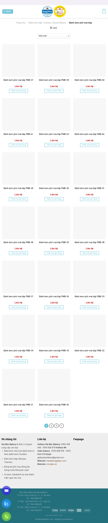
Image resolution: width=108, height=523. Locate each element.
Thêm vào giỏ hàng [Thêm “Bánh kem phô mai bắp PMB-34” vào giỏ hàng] (18, 361)
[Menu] (7, 11)
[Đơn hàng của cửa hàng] (54, 35)
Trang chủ (20, 23)
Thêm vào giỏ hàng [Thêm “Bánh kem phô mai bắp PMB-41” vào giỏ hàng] (89, 199)
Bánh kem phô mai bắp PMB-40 (18, 242)
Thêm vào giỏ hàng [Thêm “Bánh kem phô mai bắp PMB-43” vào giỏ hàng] (18, 199)
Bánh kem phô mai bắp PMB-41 (89, 188)
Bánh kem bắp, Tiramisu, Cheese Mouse (47, 23)
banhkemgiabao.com (56, 461)
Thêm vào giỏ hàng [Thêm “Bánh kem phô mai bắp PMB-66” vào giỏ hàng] (89, 145)
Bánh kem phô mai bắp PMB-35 (89, 296)
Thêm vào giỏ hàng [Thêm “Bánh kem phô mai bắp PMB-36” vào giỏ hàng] (54, 307)
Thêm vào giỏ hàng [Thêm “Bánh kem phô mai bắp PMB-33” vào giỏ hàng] (54, 361)
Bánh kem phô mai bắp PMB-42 (54, 188)
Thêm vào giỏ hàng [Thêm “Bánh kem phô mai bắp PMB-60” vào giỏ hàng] (89, 91)
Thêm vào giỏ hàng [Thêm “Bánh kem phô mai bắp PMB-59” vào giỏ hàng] (54, 91)
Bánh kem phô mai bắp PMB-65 (54, 134)
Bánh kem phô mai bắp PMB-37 (18, 296)
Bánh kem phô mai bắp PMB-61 (18, 134)
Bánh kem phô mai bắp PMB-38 (89, 242)
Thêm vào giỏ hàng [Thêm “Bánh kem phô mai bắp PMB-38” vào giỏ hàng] (89, 253)
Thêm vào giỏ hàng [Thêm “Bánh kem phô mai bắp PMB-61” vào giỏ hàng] (18, 145)
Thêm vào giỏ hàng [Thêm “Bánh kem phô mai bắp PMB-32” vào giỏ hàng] (89, 361)
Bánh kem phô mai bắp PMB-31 (18, 404)
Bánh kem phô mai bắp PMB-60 (89, 80)
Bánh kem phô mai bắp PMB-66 (89, 134)
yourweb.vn (68, 519)
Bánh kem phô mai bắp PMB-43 (18, 188)
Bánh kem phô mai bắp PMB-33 (54, 350)
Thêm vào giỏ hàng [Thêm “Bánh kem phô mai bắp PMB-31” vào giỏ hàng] (18, 415)
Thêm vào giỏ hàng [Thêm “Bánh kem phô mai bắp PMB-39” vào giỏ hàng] (54, 253)
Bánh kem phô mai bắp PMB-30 (54, 404)
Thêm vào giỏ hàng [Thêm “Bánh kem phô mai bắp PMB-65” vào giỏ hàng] (54, 145)
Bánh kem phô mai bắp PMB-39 (54, 242)
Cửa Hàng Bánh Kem (54, 515)
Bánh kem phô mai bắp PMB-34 (18, 350)
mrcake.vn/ (52, 464)
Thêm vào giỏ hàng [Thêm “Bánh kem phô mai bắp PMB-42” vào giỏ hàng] (54, 199)
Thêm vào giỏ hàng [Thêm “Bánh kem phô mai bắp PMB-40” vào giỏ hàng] (18, 253)
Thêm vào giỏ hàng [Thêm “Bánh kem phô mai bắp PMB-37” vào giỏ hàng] (18, 307)
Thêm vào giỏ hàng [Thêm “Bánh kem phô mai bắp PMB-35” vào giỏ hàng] (89, 307)
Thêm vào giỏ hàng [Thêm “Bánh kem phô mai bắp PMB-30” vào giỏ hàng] (54, 415)
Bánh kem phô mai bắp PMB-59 (54, 80)
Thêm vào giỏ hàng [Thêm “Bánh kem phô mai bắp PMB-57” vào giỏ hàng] (18, 91)
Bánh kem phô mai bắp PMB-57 (18, 80)
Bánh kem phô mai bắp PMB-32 (89, 350)
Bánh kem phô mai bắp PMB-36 (54, 296)
